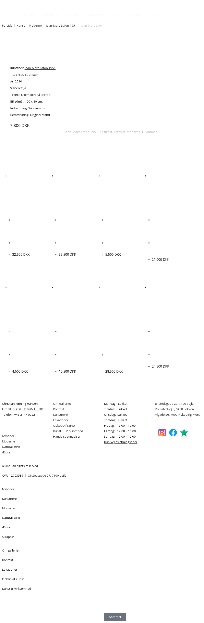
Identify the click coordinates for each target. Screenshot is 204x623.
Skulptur (135, 15)
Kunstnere (50, 15)
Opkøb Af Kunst (64, 425)
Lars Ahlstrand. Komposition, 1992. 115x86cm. (74, 359)
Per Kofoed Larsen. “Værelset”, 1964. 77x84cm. (27, 359)
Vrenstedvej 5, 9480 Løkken (174, 409)
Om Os (154, 15)
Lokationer (60, 420)
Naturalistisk (96, 15)
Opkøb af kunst (13, 579)
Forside (7, 25)
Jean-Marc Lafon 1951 (61, 25)
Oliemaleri (150, 132)
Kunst (21, 25)
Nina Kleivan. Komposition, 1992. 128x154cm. (167, 247)
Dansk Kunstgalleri (20, 4)
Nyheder (29, 15)
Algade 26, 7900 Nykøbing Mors (177, 414)
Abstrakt (105, 132)
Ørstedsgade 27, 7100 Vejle (174, 403)
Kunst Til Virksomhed (68, 431)
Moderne (72, 15)
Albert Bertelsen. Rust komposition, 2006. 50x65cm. (122, 359)
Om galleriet (11, 550)
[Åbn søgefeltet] (166, 13)
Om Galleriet (62, 403)
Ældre (117, 15)
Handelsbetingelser (67, 436)
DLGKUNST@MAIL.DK (27, 409)
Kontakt (58, 409)
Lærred (119, 132)
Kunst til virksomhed (16, 588)
